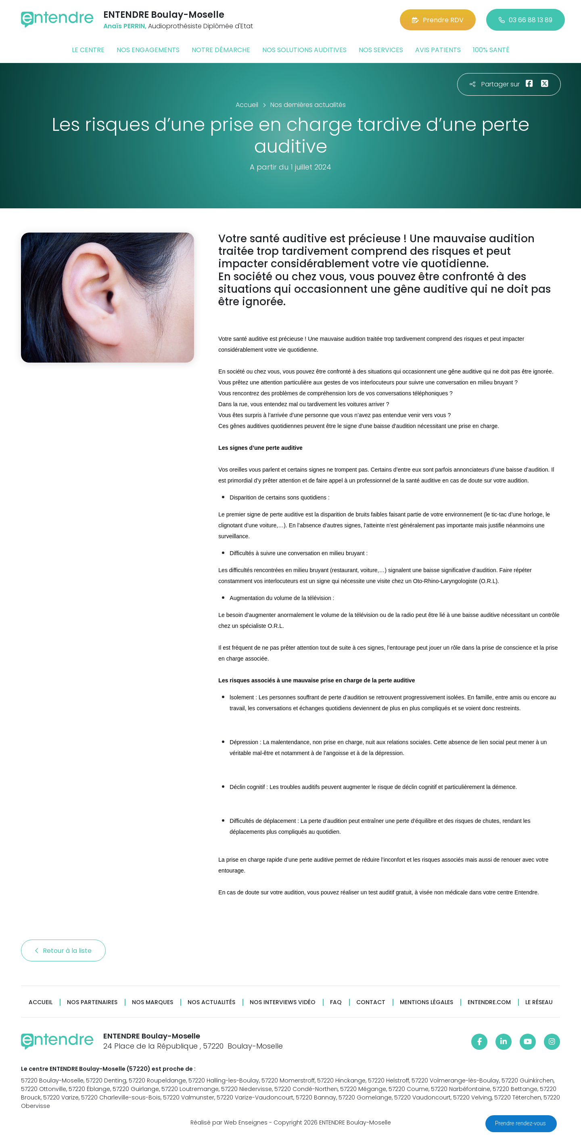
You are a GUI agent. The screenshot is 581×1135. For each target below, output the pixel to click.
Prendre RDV (438, 20)
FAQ (336, 1002)
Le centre (88, 50)
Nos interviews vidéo (283, 1002)
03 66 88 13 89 (525, 20)
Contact (370, 1002)
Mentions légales (426, 1002)
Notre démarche (221, 50)
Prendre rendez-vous (521, 1123)
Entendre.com (489, 1002)
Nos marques (152, 1002)
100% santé (491, 50)
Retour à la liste (63, 950)
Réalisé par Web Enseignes (229, 1122)
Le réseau (539, 1002)
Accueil (40, 1002)
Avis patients (438, 50)
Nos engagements (148, 50)
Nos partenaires (92, 1002)
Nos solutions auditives (304, 50)
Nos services (381, 50)
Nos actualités (211, 1002)
